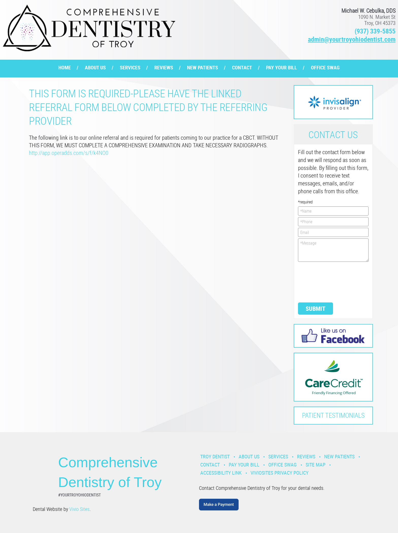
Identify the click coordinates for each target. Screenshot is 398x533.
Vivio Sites (79, 509)
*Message (333, 250)
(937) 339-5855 (375, 31)
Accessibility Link (221, 472)
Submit (315, 308)
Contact (242, 67)
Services (130, 67)
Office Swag (325, 67)
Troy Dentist (215, 456)
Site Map (315, 464)
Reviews (163, 67)
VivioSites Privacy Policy (279, 472)
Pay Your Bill (281, 67)
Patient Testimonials (333, 415)
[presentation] (319, 281)
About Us (95, 67)
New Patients (202, 67)
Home (64, 67)
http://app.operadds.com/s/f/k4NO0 (68, 152)
